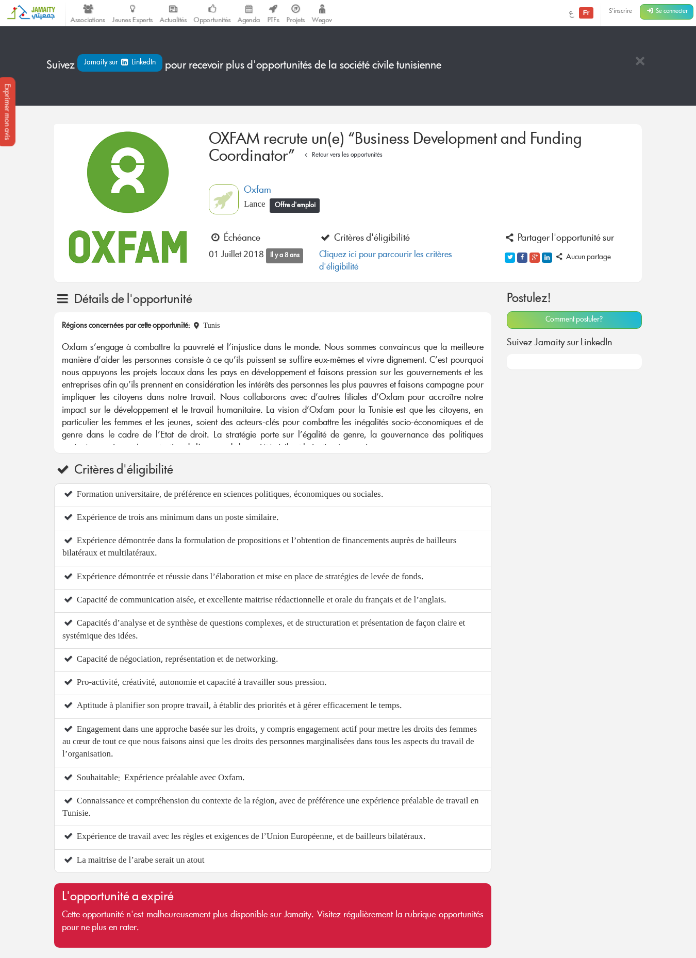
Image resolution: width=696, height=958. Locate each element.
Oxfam (257, 190)
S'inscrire (620, 11)
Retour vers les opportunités (342, 155)
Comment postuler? (574, 320)
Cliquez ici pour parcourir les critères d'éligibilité (385, 261)
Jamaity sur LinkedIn (120, 63)
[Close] (639, 62)
